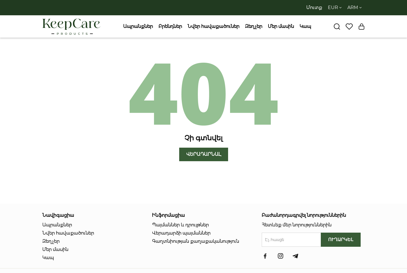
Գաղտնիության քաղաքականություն (195, 241)
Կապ (305, 26)
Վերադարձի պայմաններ (181, 233)
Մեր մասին (281, 26)
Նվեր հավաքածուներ (213, 26)
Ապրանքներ (138, 26)
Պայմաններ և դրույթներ (180, 225)
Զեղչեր (253, 26)
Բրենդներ (170, 26)
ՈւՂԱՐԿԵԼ (340, 239)
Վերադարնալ (203, 154)
